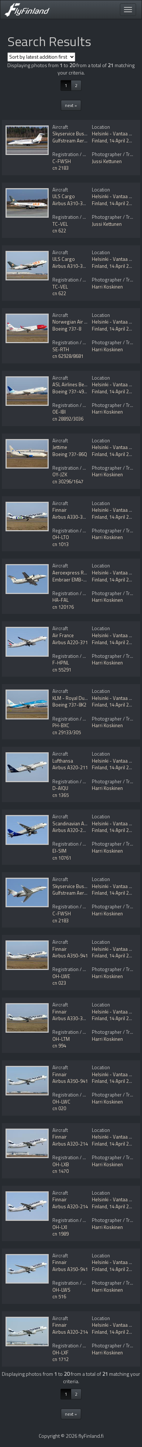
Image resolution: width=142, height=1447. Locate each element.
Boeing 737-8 (66, 328)
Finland (99, 140)
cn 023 (59, 983)
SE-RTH (60, 349)
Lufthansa (62, 760)
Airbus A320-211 (70, 767)
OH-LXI (59, 1227)
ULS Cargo (63, 196)
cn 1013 (60, 544)
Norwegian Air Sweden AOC (81, 321)
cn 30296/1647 (67, 481)
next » (71, 105)
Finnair (59, 510)
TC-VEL (60, 224)
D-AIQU (60, 788)
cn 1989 (60, 1233)
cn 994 (59, 1045)
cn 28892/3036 (67, 418)
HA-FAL (60, 600)
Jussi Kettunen (107, 161)
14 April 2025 (122, 140)
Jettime (59, 447)
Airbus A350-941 (70, 955)
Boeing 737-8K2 (69, 704)
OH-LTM (61, 1039)
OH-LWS (61, 1290)
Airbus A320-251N (71, 830)
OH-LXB (60, 1164)
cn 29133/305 (66, 732)
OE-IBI (59, 411)
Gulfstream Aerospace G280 (81, 140)
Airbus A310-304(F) (72, 203)
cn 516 (59, 1296)
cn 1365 (60, 795)
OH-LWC (61, 1101)
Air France (63, 635)
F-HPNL (60, 662)
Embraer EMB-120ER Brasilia (83, 579)
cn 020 (59, 1108)
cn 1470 (60, 1171)
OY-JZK (59, 474)
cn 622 (59, 230)
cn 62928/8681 (67, 356)
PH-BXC (60, 725)
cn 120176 (63, 607)
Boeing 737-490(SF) (73, 391)
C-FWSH (61, 161)
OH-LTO (60, 537)
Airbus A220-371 (70, 642)
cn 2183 (60, 168)
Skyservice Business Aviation (83, 133)
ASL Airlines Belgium (74, 384)
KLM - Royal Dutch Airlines (80, 698)
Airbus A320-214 (70, 1143)
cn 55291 (61, 669)
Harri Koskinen (107, 286)
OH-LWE (61, 976)
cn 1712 (60, 1359)
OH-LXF (60, 1352)
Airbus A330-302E (71, 517)
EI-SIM (59, 850)
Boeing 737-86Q (69, 454)
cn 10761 (61, 857)
